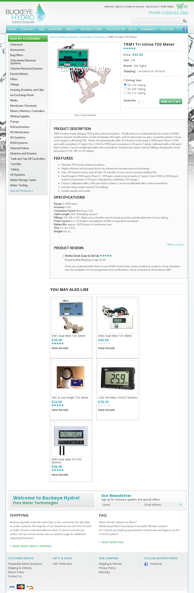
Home (53, 37)
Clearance (16, 44)
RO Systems (17, 137)
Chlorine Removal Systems (26, 68)
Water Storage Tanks (23, 180)
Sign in (118, 6)
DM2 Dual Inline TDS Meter (115, 336)
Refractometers (20, 127)
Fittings (14, 84)
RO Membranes (19, 132)
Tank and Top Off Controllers (27, 159)
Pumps (14, 121)
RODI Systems (19, 143)
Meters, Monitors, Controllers (27, 111)
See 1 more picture (85, 115)
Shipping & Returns (110, 564)
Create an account (134, 6)
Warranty (104, 572)
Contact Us (15, 576)
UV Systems (17, 174)
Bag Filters (16, 55)
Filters (14, 79)
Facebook (156, 564)
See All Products (20, 190)
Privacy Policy (107, 568)
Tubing (14, 169)
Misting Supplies (20, 116)
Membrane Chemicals (23, 105)
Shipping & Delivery (20, 568)
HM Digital (140, 65)
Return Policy (16, 572)
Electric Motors (19, 74)
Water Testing (18, 185)
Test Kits (15, 164)
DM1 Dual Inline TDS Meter (68, 336)
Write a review (175, 244)
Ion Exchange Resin (22, 95)
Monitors (100, 37)
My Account (152, 6)
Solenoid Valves (19, 148)
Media (14, 100)
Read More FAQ (112, 542)
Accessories (17, 50)
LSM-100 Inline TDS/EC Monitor (117, 397)
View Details (60, 348)
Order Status (167, 6)
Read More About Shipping (32, 546)
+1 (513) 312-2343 (175, 13)
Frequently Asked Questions (25, 564)
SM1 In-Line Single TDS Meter (70, 397)
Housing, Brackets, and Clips (27, 90)
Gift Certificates (62, 564)
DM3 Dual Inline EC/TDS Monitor (66, 460)
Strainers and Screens (23, 153)
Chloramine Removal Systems (23, 62)
